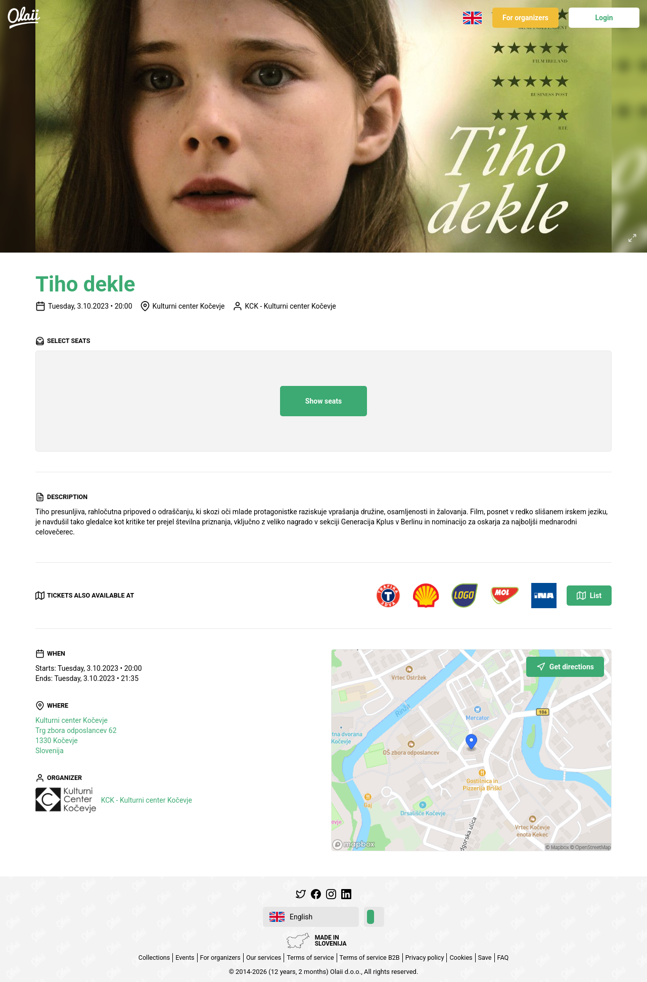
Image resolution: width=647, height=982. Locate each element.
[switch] (374, 917)
